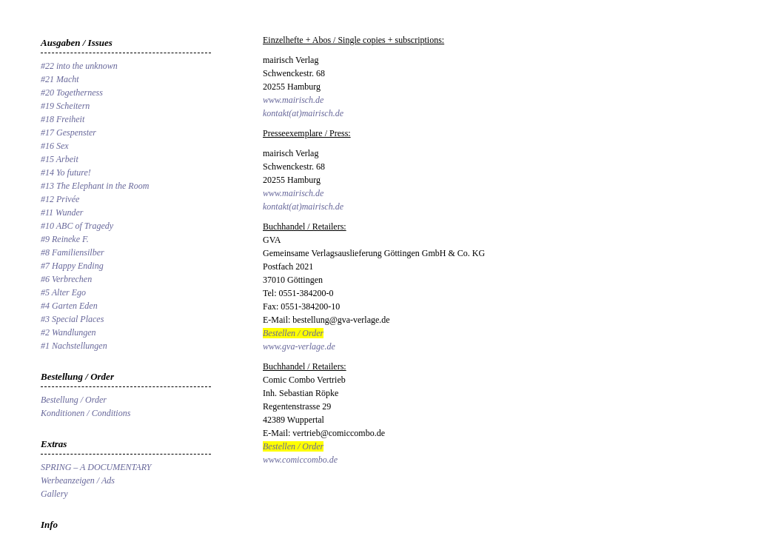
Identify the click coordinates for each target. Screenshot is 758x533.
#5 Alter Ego (63, 292)
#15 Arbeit (59, 159)
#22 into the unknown (79, 66)
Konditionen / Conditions (85, 413)
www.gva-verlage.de (299, 346)
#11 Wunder (62, 212)
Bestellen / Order (293, 333)
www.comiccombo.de (300, 460)
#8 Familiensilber (72, 252)
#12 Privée (60, 199)
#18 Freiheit (62, 119)
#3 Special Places (72, 319)
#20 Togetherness (72, 92)
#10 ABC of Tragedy (77, 226)
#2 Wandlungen (68, 332)
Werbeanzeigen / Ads (78, 480)
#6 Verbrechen (66, 279)
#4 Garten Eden (69, 306)
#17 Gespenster (68, 132)
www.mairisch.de (293, 100)
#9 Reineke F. (65, 239)
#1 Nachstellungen (74, 346)
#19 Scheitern (65, 106)
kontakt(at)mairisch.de (303, 113)
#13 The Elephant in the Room (95, 186)
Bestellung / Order (74, 400)
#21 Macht (60, 79)
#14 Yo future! (66, 172)
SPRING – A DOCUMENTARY (96, 467)
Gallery (54, 494)
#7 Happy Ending (72, 266)
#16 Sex (55, 146)
